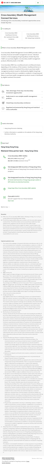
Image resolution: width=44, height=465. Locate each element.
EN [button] (38, 2)
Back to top (4, 207)
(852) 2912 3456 (12, 158)
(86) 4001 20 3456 (13, 161)
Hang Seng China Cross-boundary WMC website (22, 188)
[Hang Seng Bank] (22, 2)
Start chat (11, 201)
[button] (11, 36)
